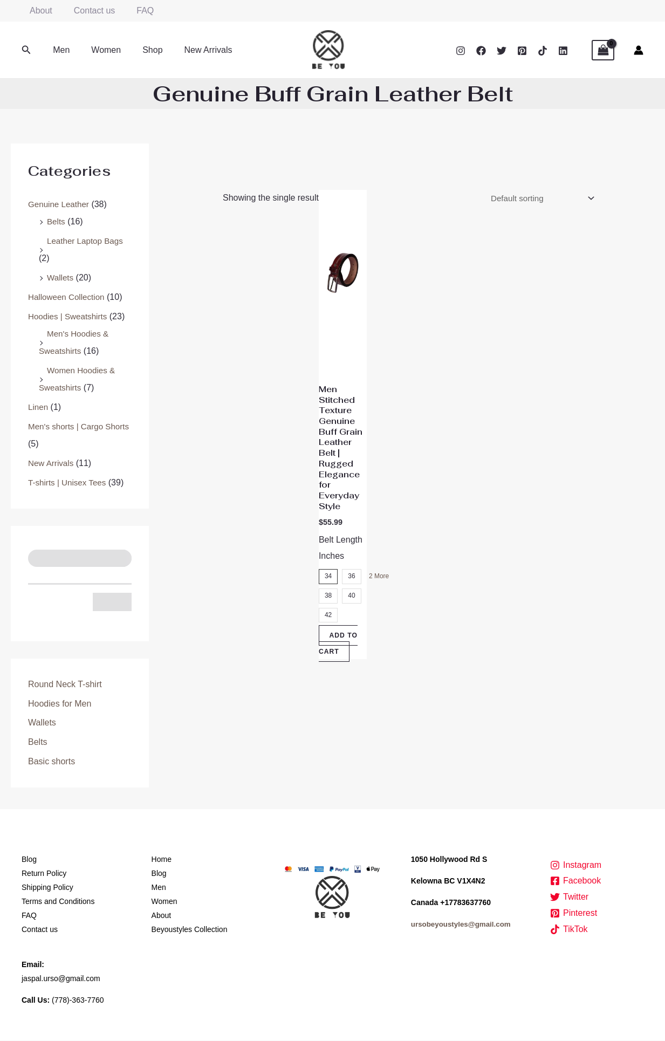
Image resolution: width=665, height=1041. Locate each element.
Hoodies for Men (59, 703)
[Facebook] (481, 51)
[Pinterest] (522, 51)
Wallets (61, 277)
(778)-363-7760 (78, 1000)
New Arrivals (193, 49)
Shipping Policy (47, 888)
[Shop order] (537, 199)
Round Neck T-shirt (65, 684)
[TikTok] (542, 51)
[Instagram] (460, 51)
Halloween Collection (68, 297)
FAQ (134, 10)
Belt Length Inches (340, 566)
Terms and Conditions (58, 902)
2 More (377, 594)
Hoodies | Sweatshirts (69, 316)
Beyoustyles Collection (190, 930)
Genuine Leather (60, 204)
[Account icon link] (638, 50)
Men (59, 49)
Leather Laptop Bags (87, 240)
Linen (38, 407)
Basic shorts (51, 761)
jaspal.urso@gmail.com (61, 979)
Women (99, 49)
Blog (29, 859)
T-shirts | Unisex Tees (69, 482)
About (39, 10)
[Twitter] (501, 51)
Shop (142, 49)
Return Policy (44, 873)
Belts (56, 221)
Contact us (87, 10)
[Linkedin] (563, 51)
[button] (26, 50)
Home (162, 859)
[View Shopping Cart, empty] (603, 50)
